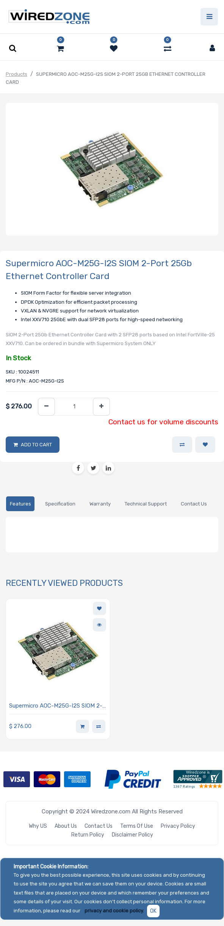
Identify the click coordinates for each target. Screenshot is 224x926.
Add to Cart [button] (36, 444)
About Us (66, 826)
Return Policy (87, 835)
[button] (205, 444)
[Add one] (101, 407)
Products (16, 74)
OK (153, 911)
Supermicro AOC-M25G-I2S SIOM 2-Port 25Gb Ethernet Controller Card (55, 706)
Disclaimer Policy (132, 835)
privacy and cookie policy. (114, 910)
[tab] (20, 503)
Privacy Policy (178, 826)
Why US (38, 826)
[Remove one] (46, 407)
